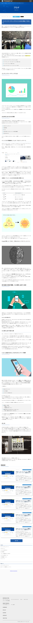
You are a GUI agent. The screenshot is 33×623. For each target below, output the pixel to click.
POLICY (4, 610)
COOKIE (4, 612)
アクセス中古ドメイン (6, 604)
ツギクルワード (3, 548)
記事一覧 (16, 540)
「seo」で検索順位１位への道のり (5, 553)
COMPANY (5, 607)
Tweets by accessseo (13, 570)
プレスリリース (3, 558)
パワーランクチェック (6, 599)
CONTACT (5, 615)
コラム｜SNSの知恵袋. (6, 600)
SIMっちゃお (26, 599)
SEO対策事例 (2, 551)
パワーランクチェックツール (5, 546)
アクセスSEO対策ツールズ (4, 555)
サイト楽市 (13, 604)
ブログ (21, 599)
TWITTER (5, 618)
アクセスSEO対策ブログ (4, 550)
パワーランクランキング (15, 599)
